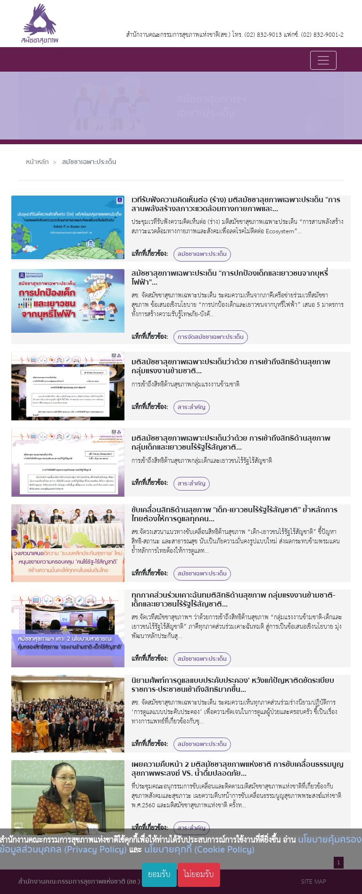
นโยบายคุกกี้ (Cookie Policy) (199, 849)
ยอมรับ (159, 875)
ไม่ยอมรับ (199, 875)
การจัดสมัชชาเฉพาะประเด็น (211, 337)
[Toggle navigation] (323, 60)
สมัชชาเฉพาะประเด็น (89, 161)
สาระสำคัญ (192, 407)
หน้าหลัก (37, 161)
